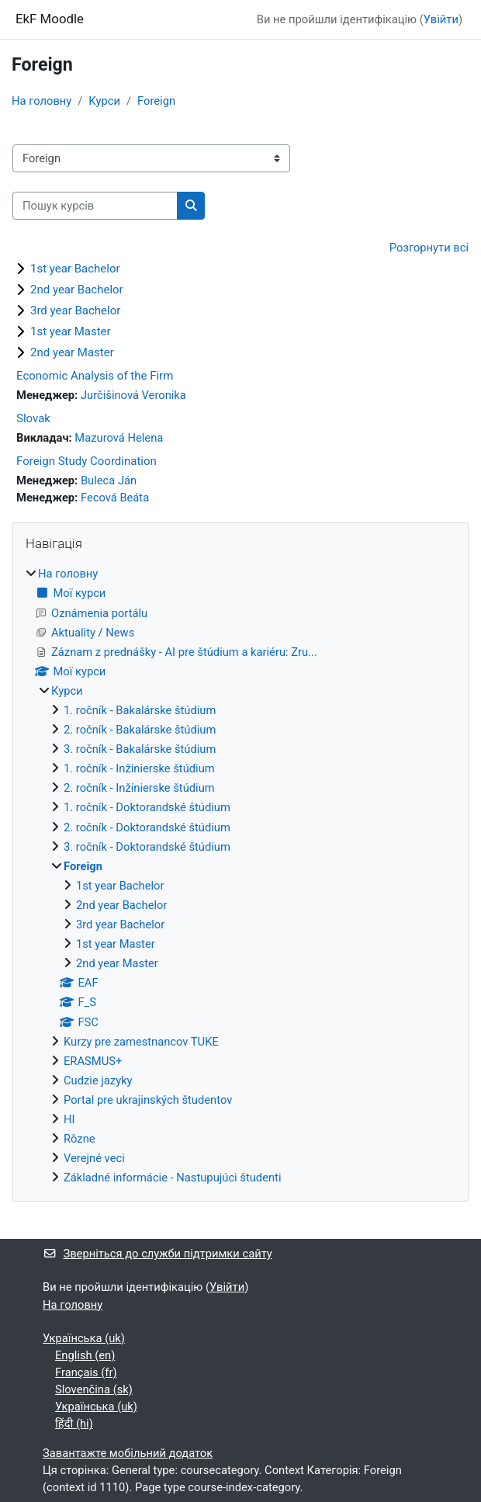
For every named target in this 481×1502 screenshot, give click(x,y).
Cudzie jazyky (98, 1080)
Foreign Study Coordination (86, 461)
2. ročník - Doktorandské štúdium (147, 827)
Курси (104, 101)
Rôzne (79, 1139)
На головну (41, 101)
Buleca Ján (109, 480)
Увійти (441, 19)
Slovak (33, 418)
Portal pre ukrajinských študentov (148, 1100)
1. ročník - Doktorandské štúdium (147, 807)
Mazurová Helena (118, 438)
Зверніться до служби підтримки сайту (157, 1254)
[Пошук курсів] (95, 206)
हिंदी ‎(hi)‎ (74, 1424)
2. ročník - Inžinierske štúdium (139, 788)
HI (69, 1119)
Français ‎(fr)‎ (86, 1372)
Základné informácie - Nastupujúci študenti (172, 1178)
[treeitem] (240, 875)
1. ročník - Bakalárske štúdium (140, 710)
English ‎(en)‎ (85, 1355)
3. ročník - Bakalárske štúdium (140, 749)
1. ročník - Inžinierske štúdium (139, 768)
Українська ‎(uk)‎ (84, 1338)
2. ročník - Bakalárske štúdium (140, 730)
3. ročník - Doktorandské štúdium (147, 847)
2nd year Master (72, 352)
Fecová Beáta (115, 498)
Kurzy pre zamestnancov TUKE (141, 1042)
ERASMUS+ (93, 1061)
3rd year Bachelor (75, 310)
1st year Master (70, 331)
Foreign (156, 101)
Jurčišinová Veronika (133, 395)
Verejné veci (94, 1158)
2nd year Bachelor (76, 290)
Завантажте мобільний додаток (128, 1453)
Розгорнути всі (429, 248)
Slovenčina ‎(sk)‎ (94, 1389)
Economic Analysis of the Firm (94, 376)
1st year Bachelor (75, 269)
